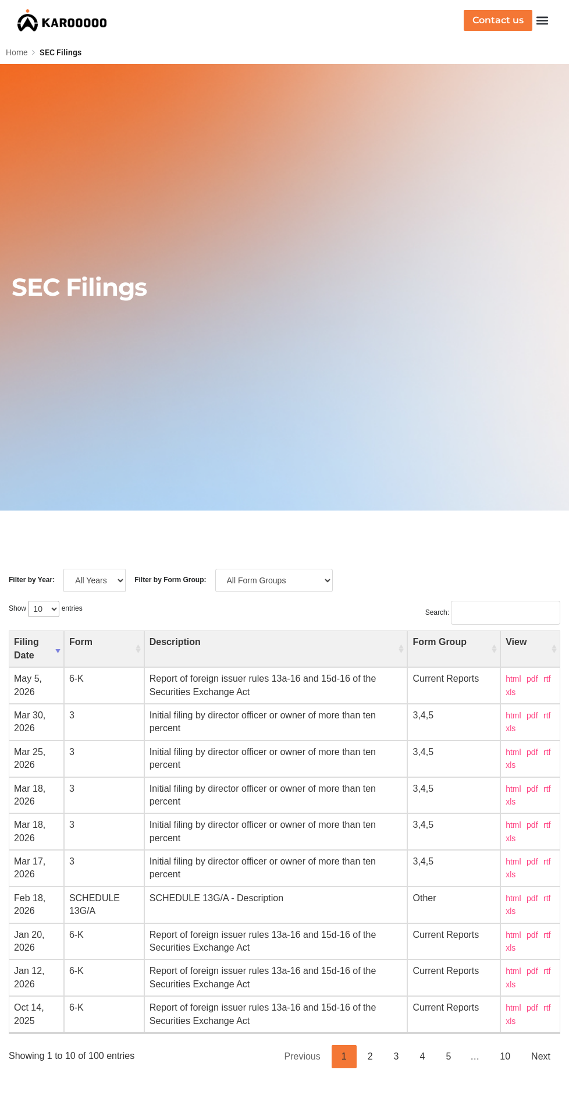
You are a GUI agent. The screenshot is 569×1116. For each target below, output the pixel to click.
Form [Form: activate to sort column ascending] (81, 642)
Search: (492, 612)
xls (510, 692)
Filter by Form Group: (170, 580)
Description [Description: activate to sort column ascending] (175, 642)
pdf (532, 678)
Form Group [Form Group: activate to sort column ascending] (439, 642)
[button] (542, 20)
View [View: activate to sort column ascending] (516, 642)
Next (540, 1056)
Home (16, 52)
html (513, 678)
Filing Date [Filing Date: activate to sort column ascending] (26, 648)
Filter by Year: (32, 580)
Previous (302, 1056)
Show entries (46, 608)
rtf (546, 678)
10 (505, 1056)
